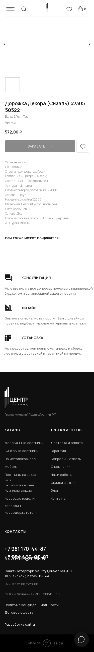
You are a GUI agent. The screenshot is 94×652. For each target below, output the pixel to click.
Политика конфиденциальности (32, 605)
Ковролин (13, 505)
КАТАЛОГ (14, 429)
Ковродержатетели (21, 512)
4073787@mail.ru (25, 558)
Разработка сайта (20, 624)
